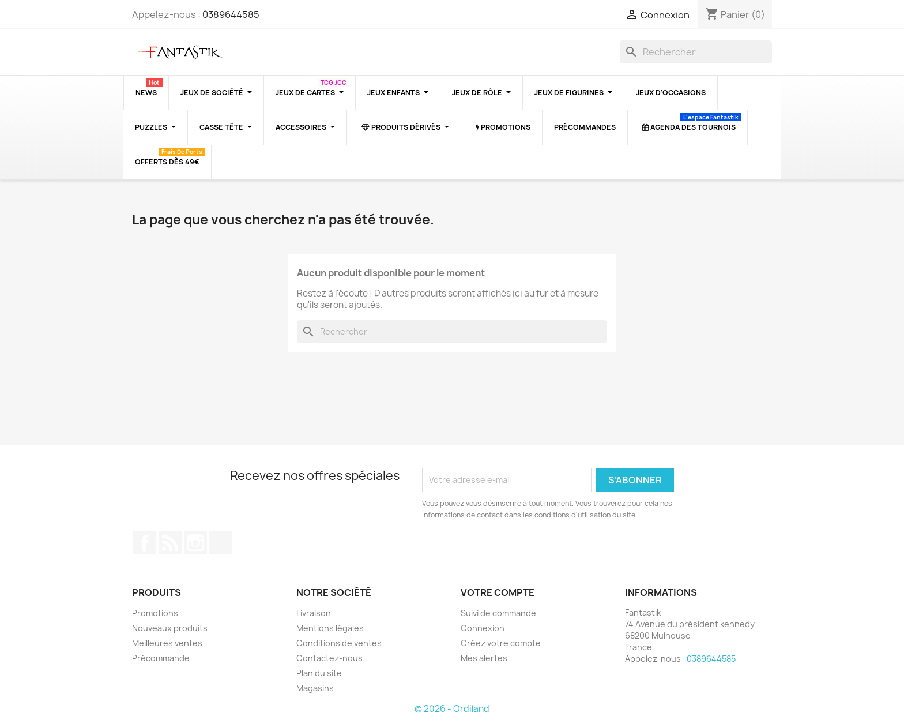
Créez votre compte (501, 642)
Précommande (161, 657)
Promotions (155, 612)
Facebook (144, 542)
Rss (170, 542)
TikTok (220, 542)
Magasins (315, 687)
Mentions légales (330, 627)
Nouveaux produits (170, 627)
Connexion (482, 627)
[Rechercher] (696, 51)
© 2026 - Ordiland (452, 709)
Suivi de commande (498, 612)
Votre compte (497, 592)
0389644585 (230, 14)
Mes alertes (484, 657)
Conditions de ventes (339, 642)
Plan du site (319, 672)
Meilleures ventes (167, 642)
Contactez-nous (329, 657)
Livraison (313, 612)
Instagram (195, 542)
